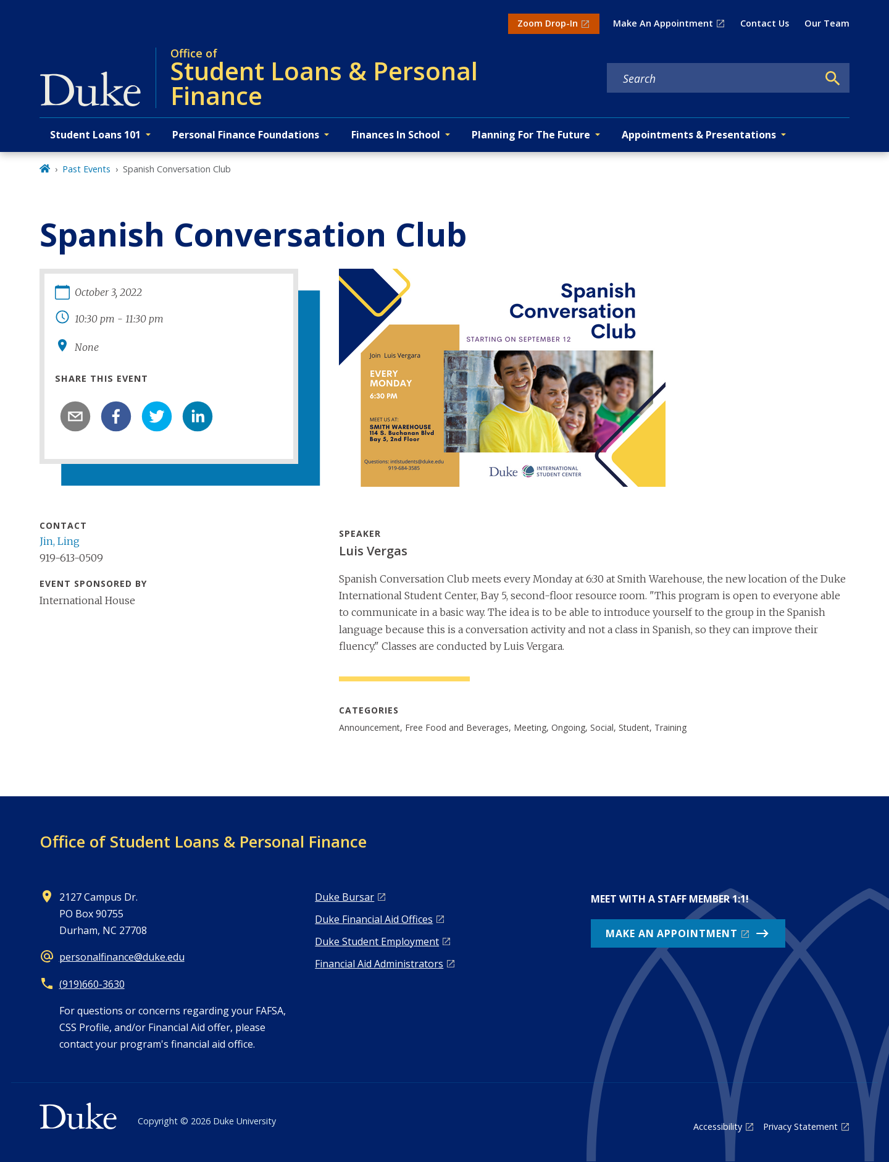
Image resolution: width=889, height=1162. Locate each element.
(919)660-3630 (92, 984)
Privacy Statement (800, 1126)
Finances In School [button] (395, 134)
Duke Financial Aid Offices (374, 919)
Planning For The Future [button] (531, 134)
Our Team (826, 23)
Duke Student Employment (377, 941)
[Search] (833, 78)
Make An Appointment (663, 23)
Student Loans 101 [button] (95, 134)
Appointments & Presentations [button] (699, 134)
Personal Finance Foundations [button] (245, 134)
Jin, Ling (60, 541)
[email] (75, 416)
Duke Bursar (344, 897)
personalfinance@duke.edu (122, 957)
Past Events (86, 169)
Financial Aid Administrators (379, 963)
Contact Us (764, 23)
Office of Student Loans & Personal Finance (203, 841)
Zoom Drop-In (547, 23)
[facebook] (116, 416)
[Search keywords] (712, 78)
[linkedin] (197, 416)
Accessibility (717, 1126)
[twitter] (156, 416)
